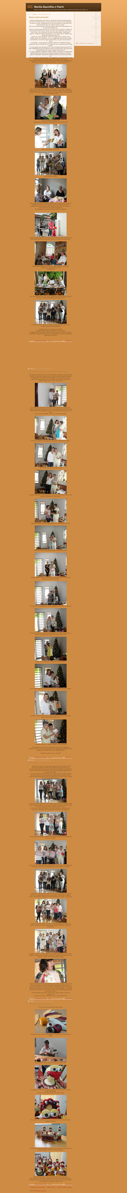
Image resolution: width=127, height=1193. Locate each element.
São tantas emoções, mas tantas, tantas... (47, 763)
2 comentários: (68, 998)
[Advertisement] (42, 355)
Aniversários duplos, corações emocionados (48, 372)
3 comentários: (68, 340)
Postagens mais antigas (64, 1187)
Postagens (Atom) (40, 1190)
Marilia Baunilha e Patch (49, 6)
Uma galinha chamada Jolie (41, 1004)
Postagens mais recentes (37, 1187)
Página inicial (51, 1187)
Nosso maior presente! (39, 17)
